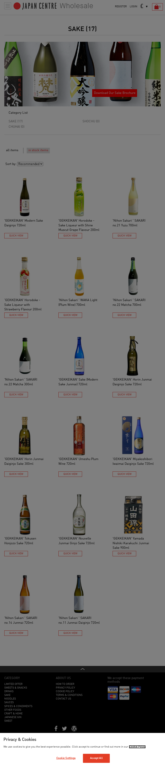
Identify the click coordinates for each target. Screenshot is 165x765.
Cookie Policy (137, 746)
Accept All (96, 758)
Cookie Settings (66, 758)
